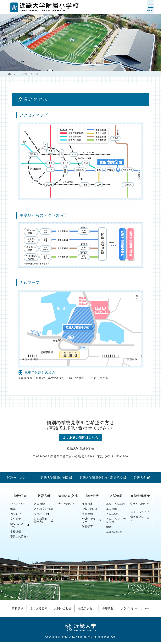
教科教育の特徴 (43, 509)
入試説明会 (113, 514)
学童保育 (87, 526)
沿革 (13, 509)
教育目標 (39, 503)
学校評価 (15, 531)
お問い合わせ (62, 607)
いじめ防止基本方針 (40, 520)
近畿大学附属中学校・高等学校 (101, 477)
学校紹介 (20, 496)
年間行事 (87, 503)
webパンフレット (16, 525)
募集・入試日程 (115, 503)
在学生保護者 (140, 496)
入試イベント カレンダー (116, 520)
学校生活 (92, 496)
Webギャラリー (89, 520)
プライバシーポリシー (137, 607)
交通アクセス (87, 607)
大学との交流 (68, 496)
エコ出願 (111, 509)
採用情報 (109, 607)
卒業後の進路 (114, 532)
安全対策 (15, 519)
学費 (109, 527)
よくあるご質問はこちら (80, 437)
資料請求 (14, 607)
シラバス (39, 514)
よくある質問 (37, 607)
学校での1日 (89, 509)
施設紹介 (15, 514)
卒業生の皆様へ (19, 536)
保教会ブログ (137, 518)
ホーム (12, 73)
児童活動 (87, 514)
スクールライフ (139, 512)
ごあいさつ (17, 503)
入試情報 (116, 496)
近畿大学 (140, 477)
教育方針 (44, 496)
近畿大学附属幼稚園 (54, 477)
